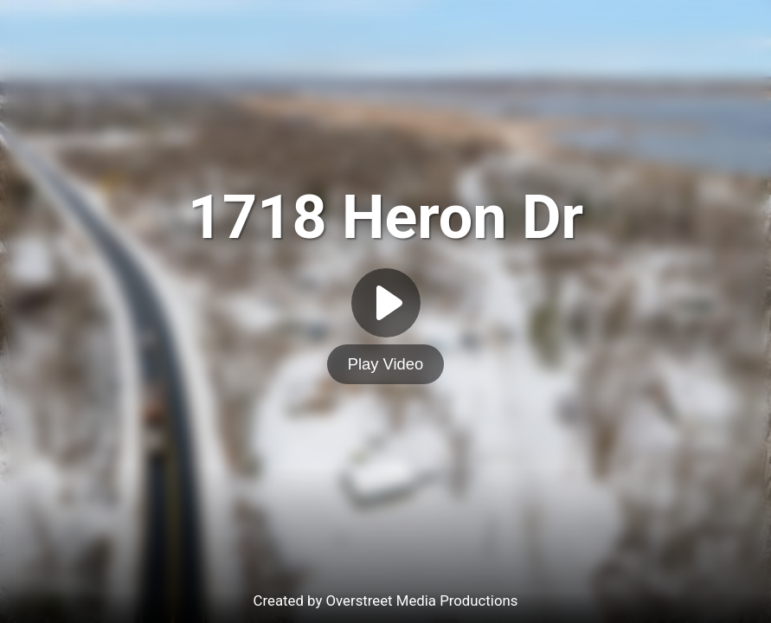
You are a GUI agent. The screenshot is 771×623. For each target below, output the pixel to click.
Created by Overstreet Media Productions (386, 600)
